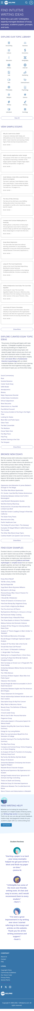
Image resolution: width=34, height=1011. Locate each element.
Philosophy (9, 90)
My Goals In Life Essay (8, 590)
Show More (17, 329)
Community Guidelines (8, 973)
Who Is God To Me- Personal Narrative (13, 715)
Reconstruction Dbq (7, 519)
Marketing (25, 75)
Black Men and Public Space (10, 420)
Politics (9, 68)
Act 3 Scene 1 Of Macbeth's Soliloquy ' (13, 649)
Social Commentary (7, 375)
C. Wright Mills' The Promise (10, 652)
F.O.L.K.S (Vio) (5, 710)
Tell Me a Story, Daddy (8, 582)
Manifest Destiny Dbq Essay (10, 504)
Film (9, 82)
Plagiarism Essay (6, 718)
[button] (2, 2)
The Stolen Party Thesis (8, 517)
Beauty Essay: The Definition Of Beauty (14, 707)
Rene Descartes (6, 404)
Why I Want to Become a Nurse (11, 704)
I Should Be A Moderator (9, 598)
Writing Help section (11, 814)
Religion (9, 97)
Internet (25, 68)
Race (2, 378)
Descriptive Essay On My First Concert (13, 702)
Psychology (25, 90)
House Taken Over (7, 431)
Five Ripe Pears (6, 434)
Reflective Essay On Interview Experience (14, 783)
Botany (3, 392)
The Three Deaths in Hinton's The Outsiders (15, 620)
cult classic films (10, 359)
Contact (3, 959)
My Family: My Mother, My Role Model (13, 757)
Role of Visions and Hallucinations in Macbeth (16, 791)
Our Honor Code (6, 975)
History (9, 105)
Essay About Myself (7, 579)
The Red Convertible (7, 425)
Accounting (9, 45)
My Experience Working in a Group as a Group (16, 612)
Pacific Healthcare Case (8, 522)
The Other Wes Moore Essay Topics (12, 533)
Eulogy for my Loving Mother (10, 731)
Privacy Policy (5, 977)
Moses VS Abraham (7, 760)
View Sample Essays (11, 126)
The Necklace (5, 428)
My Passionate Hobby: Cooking (11, 615)
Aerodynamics (5, 390)
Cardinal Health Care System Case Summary (15, 536)
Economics (25, 53)
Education (9, 60)
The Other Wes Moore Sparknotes (12, 490)
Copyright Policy (6, 970)
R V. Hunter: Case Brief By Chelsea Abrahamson (16, 493)
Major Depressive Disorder (9, 395)
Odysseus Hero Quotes (8, 681)
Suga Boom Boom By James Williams (13, 587)
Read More (7, 145)
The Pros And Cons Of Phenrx (10, 609)
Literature (9, 112)
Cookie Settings (6, 982)
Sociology (25, 112)
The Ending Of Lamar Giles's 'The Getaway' (15, 525)
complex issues (17, 563)
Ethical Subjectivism (7, 401)
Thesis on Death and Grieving (10, 781)
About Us (4, 957)
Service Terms (5, 980)
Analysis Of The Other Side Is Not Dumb (14, 644)
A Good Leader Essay (8, 713)
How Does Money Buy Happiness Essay (14, 603)
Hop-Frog (4, 437)
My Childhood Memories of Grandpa (13, 636)
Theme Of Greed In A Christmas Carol (13, 601)
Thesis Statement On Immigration (12, 694)
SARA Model (5, 387)
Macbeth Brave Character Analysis (12, 768)
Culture (9, 53)
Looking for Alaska (7, 417)
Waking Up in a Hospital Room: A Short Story (15, 655)
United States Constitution (9, 398)
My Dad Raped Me (7, 584)
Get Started (6, 825)
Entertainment (25, 82)
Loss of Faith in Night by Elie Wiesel (12, 606)
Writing (25, 105)
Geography (25, 60)
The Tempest (5, 442)
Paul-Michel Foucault (8, 409)
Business (25, 45)
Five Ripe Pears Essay (8, 744)
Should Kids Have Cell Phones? (11, 647)
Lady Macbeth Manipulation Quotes (13, 501)
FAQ (2, 962)
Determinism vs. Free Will (9, 406)
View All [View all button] (17, 118)
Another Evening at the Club (10, 439)
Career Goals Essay (7, 384)
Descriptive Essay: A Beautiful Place (12, 617)
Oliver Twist (5, 423)
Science (25, 97)
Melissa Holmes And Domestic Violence (14, 623)
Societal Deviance (6, 381)
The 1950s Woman (7, 673)
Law (9, 75)
